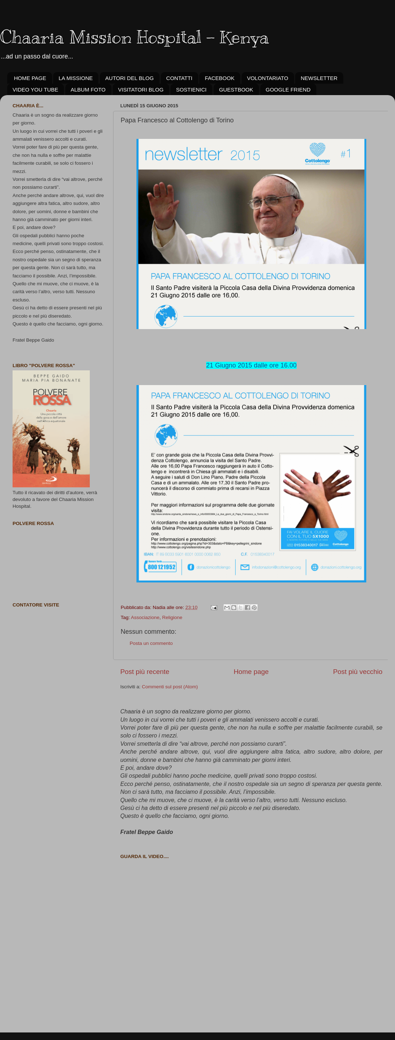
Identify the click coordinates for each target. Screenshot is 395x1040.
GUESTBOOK (236, 89)
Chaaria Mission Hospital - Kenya (134, 37)
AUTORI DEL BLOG (129, 78)
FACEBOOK (219, 78)
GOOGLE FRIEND (288, 89)
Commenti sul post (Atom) (170, 686)
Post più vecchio (357, 671)
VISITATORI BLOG (141, 89)
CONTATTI (179, 78)
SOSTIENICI (191, 89)
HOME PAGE (30, 78)
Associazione (145, 617)
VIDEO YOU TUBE (35, 89)
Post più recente (144, 671)
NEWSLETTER (319, 78)
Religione (172, 617)
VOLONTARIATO (267, 78)
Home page (251, 671)
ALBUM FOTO (88, 89)
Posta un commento (151, 643)
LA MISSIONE (76, 78)
